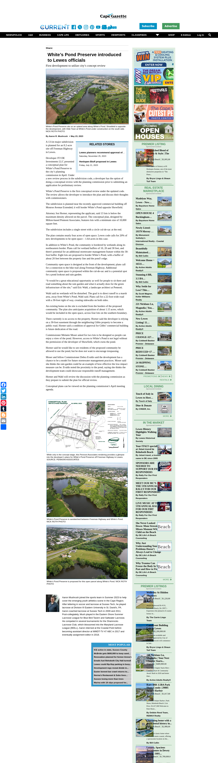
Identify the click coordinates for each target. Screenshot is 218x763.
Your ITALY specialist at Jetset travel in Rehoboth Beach (147, 449)
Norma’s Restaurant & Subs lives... (111, 675)
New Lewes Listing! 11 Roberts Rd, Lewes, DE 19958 (145, 320)
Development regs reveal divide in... (111, 668)
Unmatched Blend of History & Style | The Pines (157, 153)
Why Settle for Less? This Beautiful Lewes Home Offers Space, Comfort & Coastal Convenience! (145, 288)
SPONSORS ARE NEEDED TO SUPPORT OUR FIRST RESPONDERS (148, 467)
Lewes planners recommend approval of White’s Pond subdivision (115, 152)
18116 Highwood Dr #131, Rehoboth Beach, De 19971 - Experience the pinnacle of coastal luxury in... (158, 609)
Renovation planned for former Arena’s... (113, 657)
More (166, 416)
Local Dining (153, 386)
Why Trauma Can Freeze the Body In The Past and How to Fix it (148, 566)
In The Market (153, 422)
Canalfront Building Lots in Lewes (157, 627)
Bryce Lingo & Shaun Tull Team (158, 180)
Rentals (164, 380)
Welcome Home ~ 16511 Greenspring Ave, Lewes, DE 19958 (145, 262)
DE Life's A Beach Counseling (146, 536)
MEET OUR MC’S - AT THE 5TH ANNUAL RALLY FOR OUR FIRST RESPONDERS (148, 487)
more (166, 579)
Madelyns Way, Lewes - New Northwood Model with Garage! (144, 200)
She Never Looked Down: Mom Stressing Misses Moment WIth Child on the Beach (148, 527)
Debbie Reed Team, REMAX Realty (157, 714)
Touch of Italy (145, 401)
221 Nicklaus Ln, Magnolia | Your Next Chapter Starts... (157, 658)
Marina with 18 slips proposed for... (111, 682)
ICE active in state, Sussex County (110, 650)
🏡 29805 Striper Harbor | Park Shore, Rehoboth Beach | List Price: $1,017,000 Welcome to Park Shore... (157, 705)
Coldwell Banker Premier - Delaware (145, 342)
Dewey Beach (152, 757)
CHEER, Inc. (145, 409)
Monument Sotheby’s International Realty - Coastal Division (150, 239)
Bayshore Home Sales (145, 207)
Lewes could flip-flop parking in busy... (112, 664)
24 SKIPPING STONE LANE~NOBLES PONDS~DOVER (145, 364)
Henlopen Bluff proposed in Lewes (98, 161)
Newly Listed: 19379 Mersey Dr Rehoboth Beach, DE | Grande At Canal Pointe (145, 230)
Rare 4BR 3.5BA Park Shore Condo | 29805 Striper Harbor (158, 687)
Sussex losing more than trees (109, 679)
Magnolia (150, 664)
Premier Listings (154, 586)
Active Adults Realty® (144, 269)
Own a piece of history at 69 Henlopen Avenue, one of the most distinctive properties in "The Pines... (159, 170)
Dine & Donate (144, 405)
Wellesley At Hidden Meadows (157, 594)
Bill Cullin (143, 256)
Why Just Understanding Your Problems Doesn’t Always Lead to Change (148, 547)
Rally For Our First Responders (146, 476)
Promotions (150, 376)
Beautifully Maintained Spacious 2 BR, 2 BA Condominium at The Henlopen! (145, 250)
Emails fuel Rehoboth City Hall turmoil (112, 660)
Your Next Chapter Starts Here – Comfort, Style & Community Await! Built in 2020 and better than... (158, 672)
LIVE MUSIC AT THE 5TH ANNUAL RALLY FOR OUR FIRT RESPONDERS (148, 507)
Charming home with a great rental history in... (159, 722)
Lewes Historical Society (145, 439)
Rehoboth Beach (153, 159)
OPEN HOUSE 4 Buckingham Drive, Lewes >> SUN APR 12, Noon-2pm (145, 215)
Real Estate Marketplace (153, 189)
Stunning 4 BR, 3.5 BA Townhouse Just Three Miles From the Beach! (145, 276)
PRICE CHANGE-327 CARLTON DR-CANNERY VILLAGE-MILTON (144, 335)
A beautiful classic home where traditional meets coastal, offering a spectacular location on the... (158, 736)
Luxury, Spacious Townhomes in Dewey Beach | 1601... (157, 750)
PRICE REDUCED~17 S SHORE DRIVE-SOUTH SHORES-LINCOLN (145, 350)
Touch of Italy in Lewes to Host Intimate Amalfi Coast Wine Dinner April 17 (144, 396)
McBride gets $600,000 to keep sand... (112, 653)
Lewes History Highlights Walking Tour (146, 432)
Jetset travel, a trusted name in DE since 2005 (148, 456)
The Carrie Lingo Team (156, 619)
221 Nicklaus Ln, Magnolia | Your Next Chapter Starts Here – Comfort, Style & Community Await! (145, 306)
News (165, 376)
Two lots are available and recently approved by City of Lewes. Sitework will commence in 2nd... (158, 639)
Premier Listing (154, 144)
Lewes (149, 631)
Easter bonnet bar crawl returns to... (111, 671)
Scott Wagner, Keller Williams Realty (144, 296)
